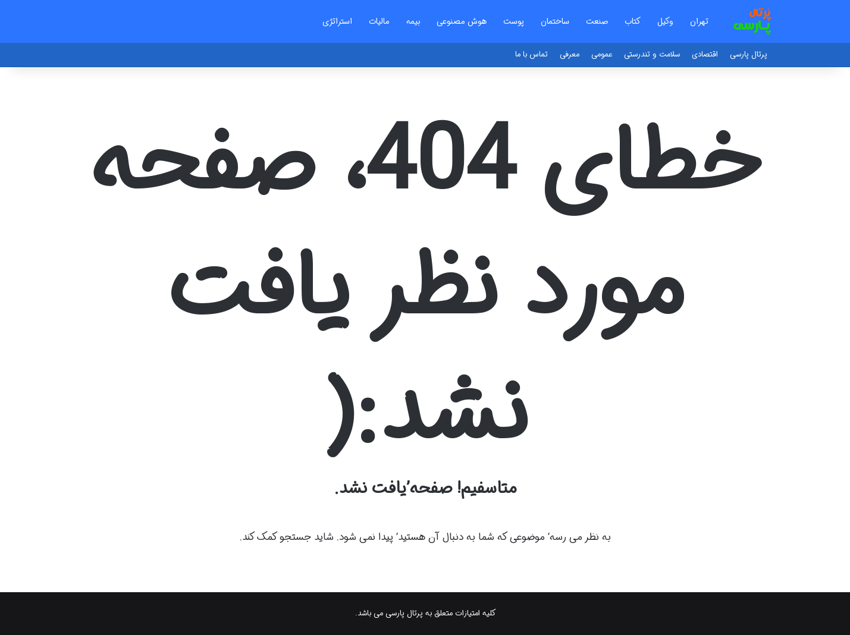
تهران (699, 21)
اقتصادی (705, 54)
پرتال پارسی (748, 54)
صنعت (597, 21)
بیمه (413, 21)
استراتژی (337, 21)
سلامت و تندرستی (652, 54)
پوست (513, 21)
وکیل (665, 21)
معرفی (569, 54)
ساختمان (555, 21)
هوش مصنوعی (462, 21)
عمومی (601, 54)
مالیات (379, 21)
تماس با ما (531, 54)
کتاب (633, 21)
